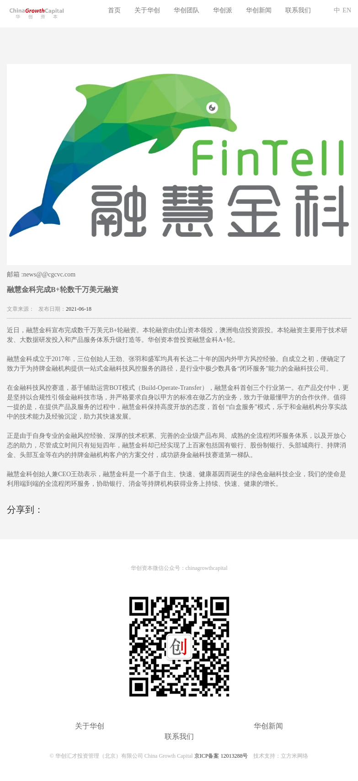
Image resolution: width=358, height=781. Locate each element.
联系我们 (298, 10)
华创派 (222, 10)
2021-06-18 (78, 309)
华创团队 (186, 10)
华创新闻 (259, 10)
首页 (114, 10)
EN (346, 10)
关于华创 (147, 10)
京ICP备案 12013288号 (221, 756)
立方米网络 (294, 756)
